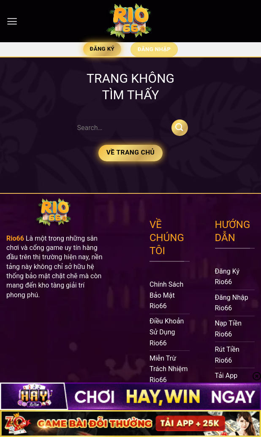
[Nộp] (179, 127)
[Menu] (12, 21)
